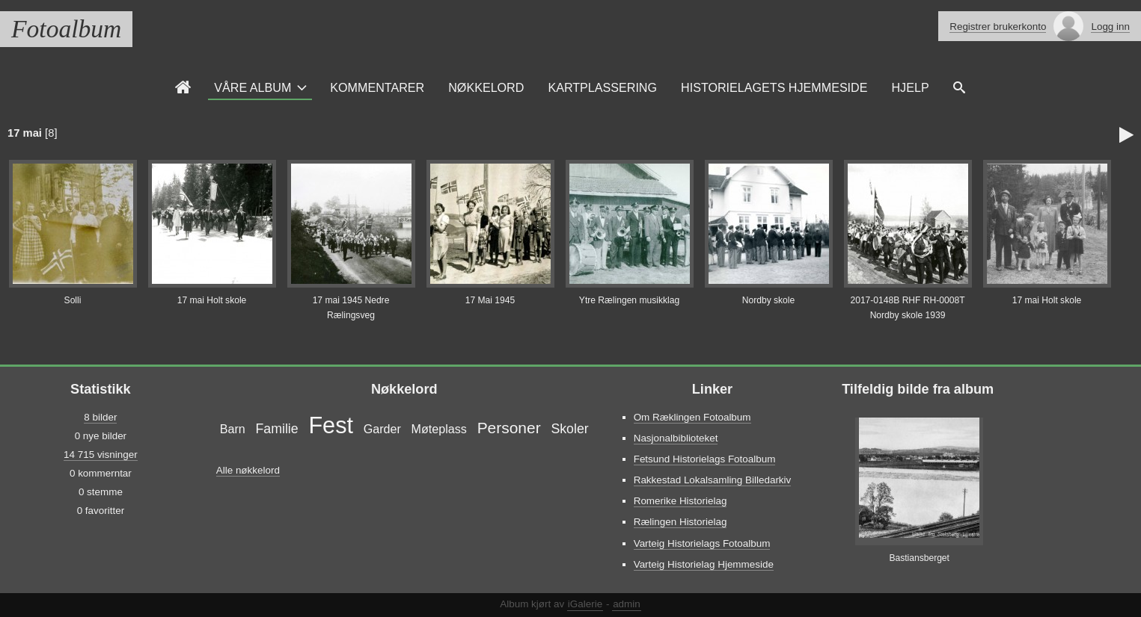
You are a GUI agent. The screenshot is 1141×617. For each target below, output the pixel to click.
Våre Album (252, 87)
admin (626, 604)
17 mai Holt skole (212, 300)
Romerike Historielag (680, 500)
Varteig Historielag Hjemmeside (704, 564)
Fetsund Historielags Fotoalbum (705, 459)
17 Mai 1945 (490, 300)
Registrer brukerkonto (997, 26)
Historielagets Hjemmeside (774, 87)
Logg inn (1110, 26)
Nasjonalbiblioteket (676, 438)
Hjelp (910, 87)
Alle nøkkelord (248, 470)
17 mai (24, 133)
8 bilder (100, 417)
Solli (73, 300)
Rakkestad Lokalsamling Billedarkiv (713, 480)
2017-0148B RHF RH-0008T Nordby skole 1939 (907, 307)
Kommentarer (377, 87)
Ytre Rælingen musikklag (629, 300)
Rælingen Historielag (680, 521)
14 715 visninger (101, 454)
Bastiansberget (919, 558)
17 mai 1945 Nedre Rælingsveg (351, 307)
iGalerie (585, 604)
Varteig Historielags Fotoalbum (702, 543)
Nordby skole (768, 300)
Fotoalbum (66, 29)
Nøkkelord (486, 87)
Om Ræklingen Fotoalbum (692, 417)
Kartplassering (602, 87)
